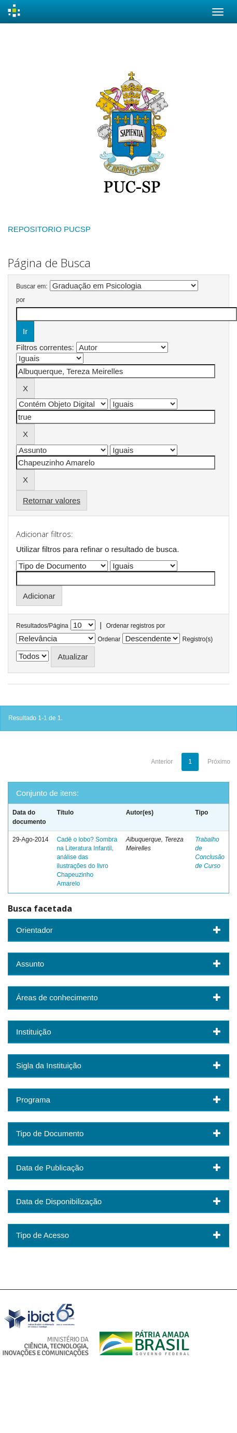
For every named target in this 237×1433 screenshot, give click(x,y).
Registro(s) (198, 639)
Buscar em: (32, 286)
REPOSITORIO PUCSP (49, 229)
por (20, 300)
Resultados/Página (42, 625)
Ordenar (108, 639)
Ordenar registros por (135, 625)
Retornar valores (51, 500)
